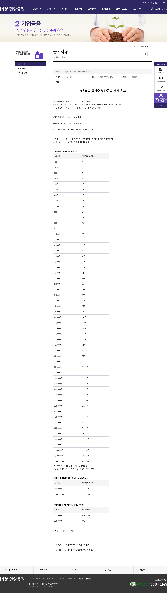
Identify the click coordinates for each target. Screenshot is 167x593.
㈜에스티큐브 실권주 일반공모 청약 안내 (79, 550)
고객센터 (92, 9)
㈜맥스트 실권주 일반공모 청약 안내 (77, 545)
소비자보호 (121, 9)
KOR (163, 3)
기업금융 (51, 9)
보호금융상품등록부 (34, 579)
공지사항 (21, 64)
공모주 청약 (22, 73)
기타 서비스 (51, 570)
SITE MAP (146, 3)
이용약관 (61, 579)
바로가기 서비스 (17, 570)
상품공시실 (71, 579)
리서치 (64, 9)
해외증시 (77, 9)
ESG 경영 (136, 9)
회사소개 (106, 9)
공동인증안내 (49, 579)
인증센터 (156, 3)
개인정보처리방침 (85, 579)
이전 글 (64, 531)
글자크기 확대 (146, 54)
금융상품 (37, 9)
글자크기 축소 (150, 54)
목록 (56, 531)
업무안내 (21, 69)
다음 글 (73, 531)
